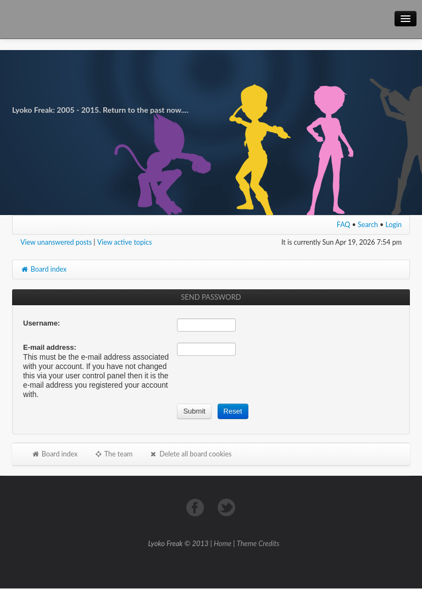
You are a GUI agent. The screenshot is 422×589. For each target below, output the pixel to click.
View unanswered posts (56, 242)
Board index (43, 269)
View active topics (124, 242)
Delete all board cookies (190, 454)
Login (394, 225)
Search (368, 225)
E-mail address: (49, 347)
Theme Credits (258, 543)
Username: (41, 323)
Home (222, 543)
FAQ (344, 225)
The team (113, 454)
